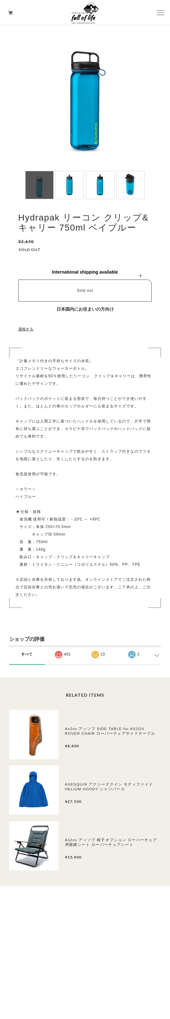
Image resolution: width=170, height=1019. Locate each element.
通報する (25, 329)
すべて (26, 654)
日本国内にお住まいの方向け (85, 309)
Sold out (85, 290)
